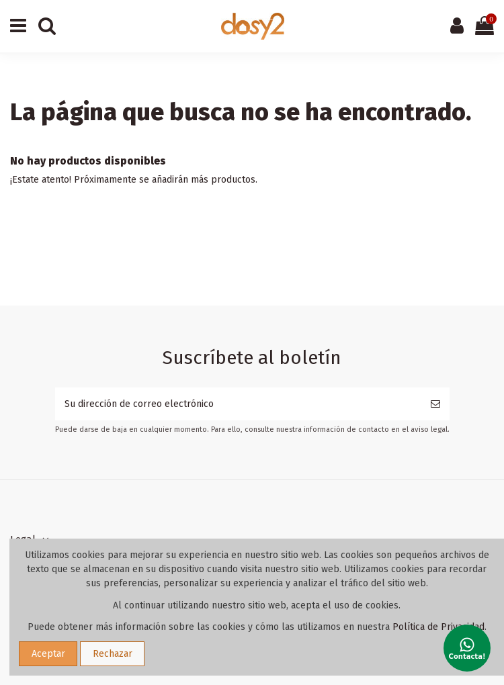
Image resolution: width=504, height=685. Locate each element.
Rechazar (112, 653)
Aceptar (48, 653)
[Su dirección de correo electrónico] (238, 403)
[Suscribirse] (435, 403)
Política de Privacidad (438, 627)
